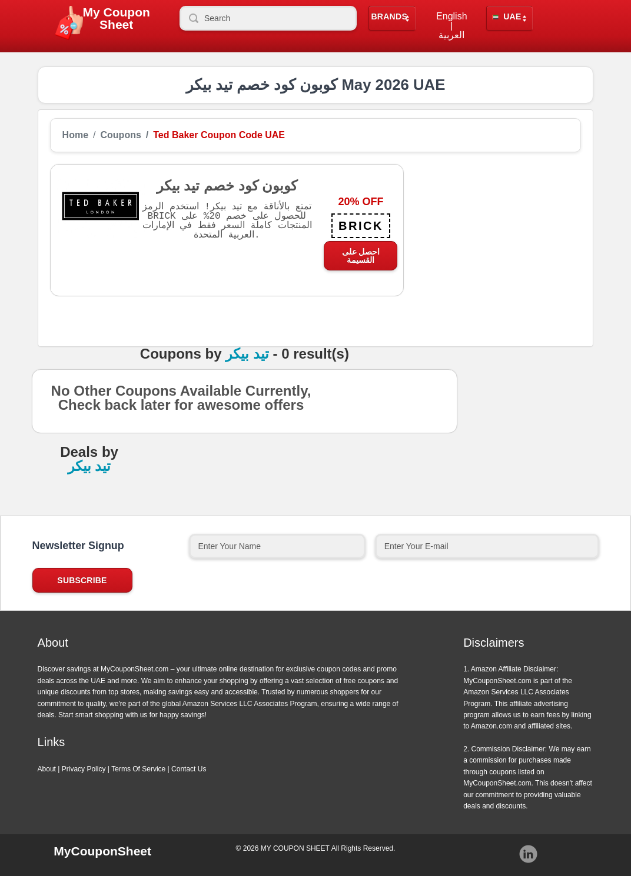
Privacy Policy (84, 769)
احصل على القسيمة (361, 256)
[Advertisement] (492, 237)
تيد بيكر (247, 354)
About (47, 769)
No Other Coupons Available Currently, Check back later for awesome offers (181, 401)
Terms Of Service (138, 769)
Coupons (121, 135)
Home (75, 135)
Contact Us (188, 769)
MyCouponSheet (102, 851)
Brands (389, 16)
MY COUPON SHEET (295, 848)
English (451, 16)
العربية (451, 35)
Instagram (528, 854)
